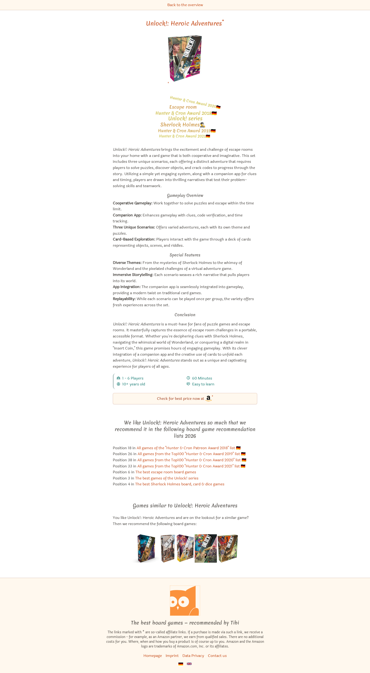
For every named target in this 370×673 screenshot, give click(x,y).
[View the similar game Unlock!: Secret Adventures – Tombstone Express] (168, 548)
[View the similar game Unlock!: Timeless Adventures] (227, 548)
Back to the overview (185, 5)
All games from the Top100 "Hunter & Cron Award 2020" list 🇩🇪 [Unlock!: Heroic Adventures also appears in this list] (191, 460)
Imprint (172, 656)
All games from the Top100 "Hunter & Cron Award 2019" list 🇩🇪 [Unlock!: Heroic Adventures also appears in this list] (192, 454)
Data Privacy (193, 656)
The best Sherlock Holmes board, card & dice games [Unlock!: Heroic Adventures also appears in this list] (179, 484)
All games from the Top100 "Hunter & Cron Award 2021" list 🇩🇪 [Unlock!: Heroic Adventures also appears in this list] (191, 466)
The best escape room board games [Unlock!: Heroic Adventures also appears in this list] (165, 472)
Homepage (152, 656)
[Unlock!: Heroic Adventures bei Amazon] (185, 61)
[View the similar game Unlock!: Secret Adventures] (185, 548)
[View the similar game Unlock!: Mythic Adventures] (206, 548)
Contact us (217, 656)
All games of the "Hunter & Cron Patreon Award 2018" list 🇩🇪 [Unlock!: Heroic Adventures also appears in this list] (189, 448)
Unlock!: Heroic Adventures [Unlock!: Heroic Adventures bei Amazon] (185, 23)
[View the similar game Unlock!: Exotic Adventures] (146, 548)
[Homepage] (185, 601)
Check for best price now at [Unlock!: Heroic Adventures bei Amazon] (185, 398)
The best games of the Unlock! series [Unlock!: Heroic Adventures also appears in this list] (166, 478)
